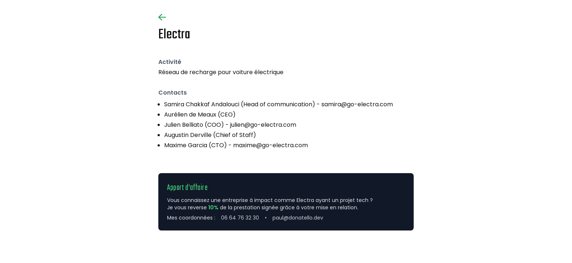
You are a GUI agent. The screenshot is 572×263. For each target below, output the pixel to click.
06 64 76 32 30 (240, 217)
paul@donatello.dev (298, 217)
